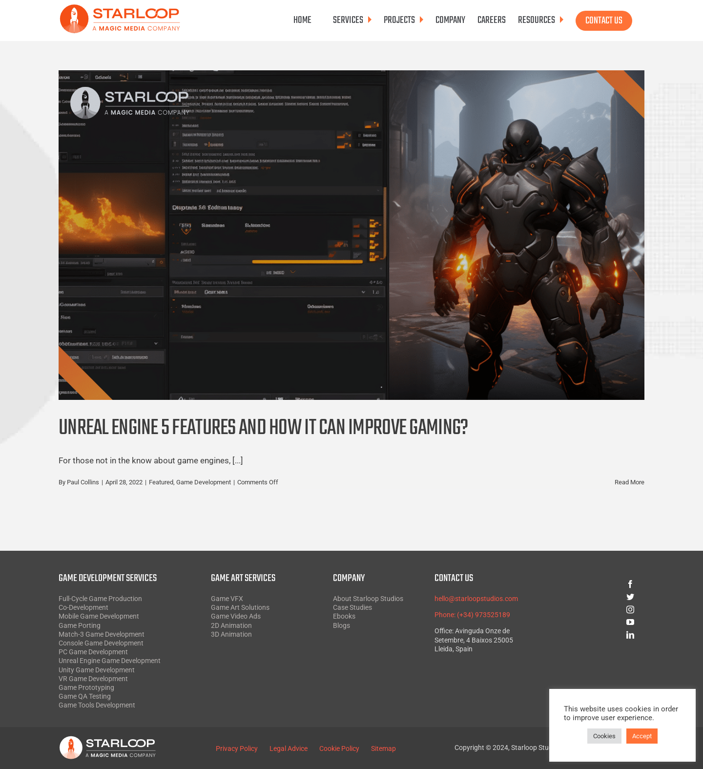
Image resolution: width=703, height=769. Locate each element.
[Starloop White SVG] (107, 740)
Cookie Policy (339, 748)
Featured (161, 482)
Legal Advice (288, 748)
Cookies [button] (604, 736)
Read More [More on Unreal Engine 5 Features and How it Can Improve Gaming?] (629, 482)
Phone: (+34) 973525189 (472, 615)
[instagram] (595, 609)
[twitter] (595, 597)
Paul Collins (83, 482)
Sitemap (383, 748)
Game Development (203, 482)
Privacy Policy (237, 748)
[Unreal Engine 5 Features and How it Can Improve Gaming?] (351, 235)
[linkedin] (595, 635)
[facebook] (595, 584)
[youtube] (595, 622)
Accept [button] (642, 736)
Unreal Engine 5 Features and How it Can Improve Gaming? (263, 428)
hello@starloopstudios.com (476, 599)
